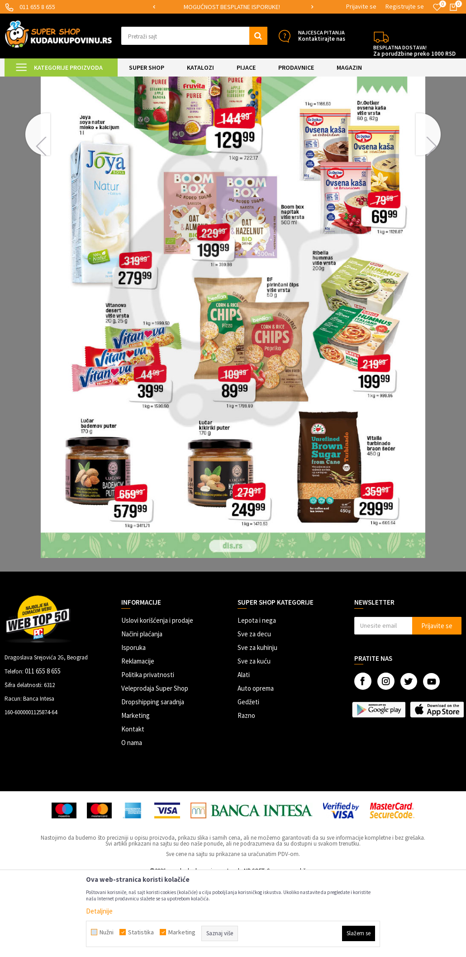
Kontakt (132, 805)
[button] (194, 36)
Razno (246, 792)
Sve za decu (254, 710)
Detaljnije (99, 911)
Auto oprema (256, 764)
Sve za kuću (254, 737)
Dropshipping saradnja (152, 778)
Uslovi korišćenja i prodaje (157, 696)
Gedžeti (248, 778)
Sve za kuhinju (257, 724)
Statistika (141, 932)
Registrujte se (404, 6)
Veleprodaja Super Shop (154, 764)
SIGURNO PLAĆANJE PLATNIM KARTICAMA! (232, 7)
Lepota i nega (257, 696)
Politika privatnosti (147, 751)
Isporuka (133, 724)
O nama (131, 819)
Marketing (135, 792)
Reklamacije (137, 737)
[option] (233, 7)
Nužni (107, 932)
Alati (244, 751)
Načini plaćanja (141, 710)
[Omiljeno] (437, 7)
